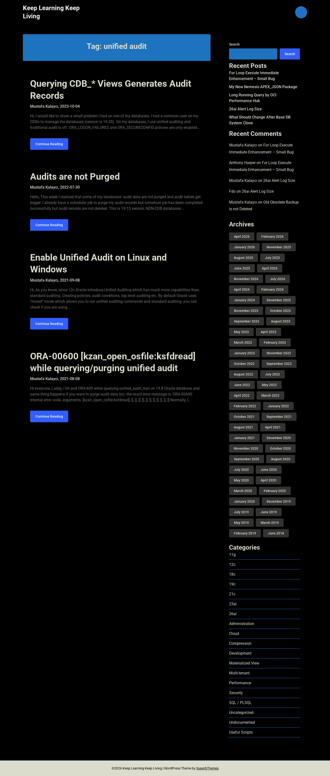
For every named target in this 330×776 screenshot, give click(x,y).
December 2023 (279, 300)
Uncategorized (241, 712)
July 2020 (241, 470)
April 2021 (273, 427)
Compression (240, 643)
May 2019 (241, 523)
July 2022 (272, 374)
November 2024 (246, 279)
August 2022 (243, 374)
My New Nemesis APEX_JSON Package (263, 87)
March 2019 (270, 523)
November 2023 (246, 311)
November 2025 (279, 247)
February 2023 (275, 342)
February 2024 (272, 289)
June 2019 (269, 512)
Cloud (234, 633)
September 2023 (246, 321)
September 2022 (279, 364)
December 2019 (279, 501)
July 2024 (277, 279)
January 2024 (244, 300)
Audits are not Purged (75, 178)
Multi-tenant (239, 673)
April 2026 (242, 236)
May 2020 (241, 480)
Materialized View (244, 663)
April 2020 (268, 480)
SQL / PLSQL (240, 702)
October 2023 (280, 311)
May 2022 (269, 385)
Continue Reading (49, 146)
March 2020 (243, 491)
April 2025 (269, 268)
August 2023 (280, 321)
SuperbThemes (207, 768)
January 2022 (278, 406)
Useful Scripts (241, 732)
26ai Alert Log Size (245, 109)
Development (240, 653)
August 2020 (280, 459)
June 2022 (242, 385)
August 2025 (243, 258)
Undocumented (242, 722)
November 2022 (279, 353)
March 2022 (270, 395)
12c (232, 564)
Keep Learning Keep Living (51, 12)
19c (232, 584)
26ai (233, 614)
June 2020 (269, 470)
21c (232, 594)
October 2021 (244, 417)
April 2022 (242, 395)
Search (234, 44)
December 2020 (279, 438)
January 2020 (244, 501)
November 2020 (246, 448)
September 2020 (246, 459)
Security (236, 693)
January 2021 (244, 438)
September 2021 (279, 417)
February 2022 (245, 406)
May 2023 (241, 332)
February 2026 (272, 236)
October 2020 (280, 448)
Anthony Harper (242, 162)
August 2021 (243, 427)
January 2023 (244, 353)
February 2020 (275, 491)
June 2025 (242, 268)
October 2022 (244, 364)
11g (232, 554)
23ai (233, 604)
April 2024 (242, 289)
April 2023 (268, 332)
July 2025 (272, 258)
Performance (240, 683)
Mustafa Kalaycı (243, 145)
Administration (241, 623)
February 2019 (245, 533)
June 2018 (276, 533)
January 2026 (244, 247)
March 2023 (243, 342)
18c (232, 574)
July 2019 (241, 512)
